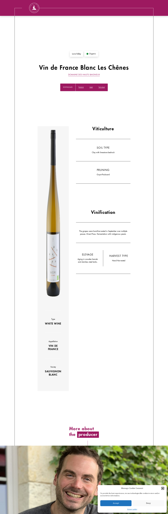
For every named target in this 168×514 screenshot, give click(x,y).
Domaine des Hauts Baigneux (84, 75)
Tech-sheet (102, 87)
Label (91, 87)
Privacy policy (132, 509)
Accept (116, 503)
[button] (162, 488)
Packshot (81, 87)
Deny (148, 503)
